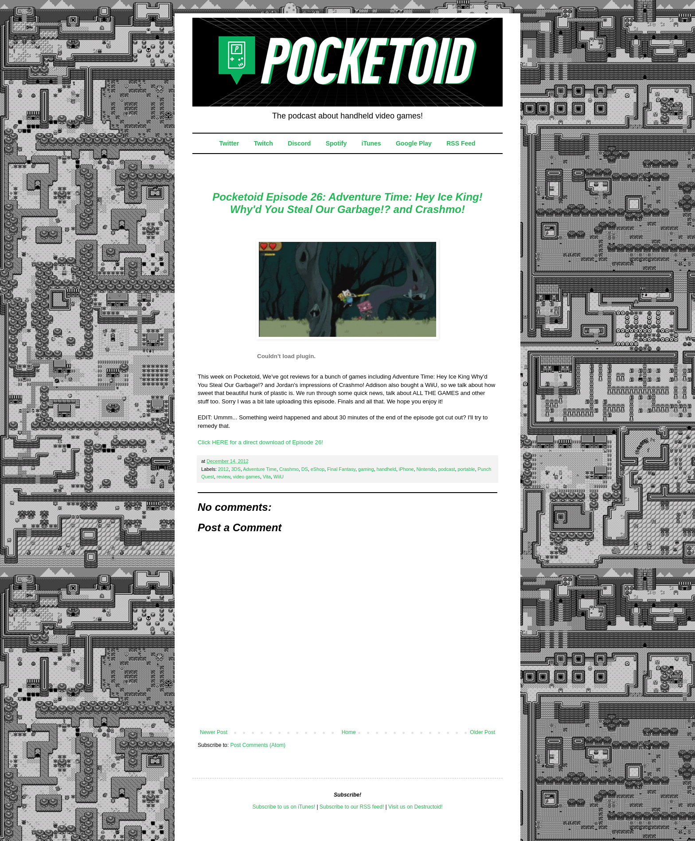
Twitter (229, 143)
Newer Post (213, 732)
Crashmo (289, 469)
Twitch (263, 143)
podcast (446, 469)
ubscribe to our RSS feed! (353, 807)
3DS (236, 469)
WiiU (278, 476)
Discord (299, 143)
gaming (366, 469)
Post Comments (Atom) (257, 745)
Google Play (414, 143)
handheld (386, 469)
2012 (223, 469)
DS (304, 469)
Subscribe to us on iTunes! (283, 807)
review (223, 476)
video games (246, 476)
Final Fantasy (341, 469)
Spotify (336, 143)
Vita (267, 476)
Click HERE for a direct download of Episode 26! (260, 442)
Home (349, 732)
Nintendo (425, 469)
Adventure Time (260, 469)
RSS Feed (460, 143)
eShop (317, 469)
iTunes (371, 143)
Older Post (482, 732)
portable (466, 469)
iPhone (406, 469)
